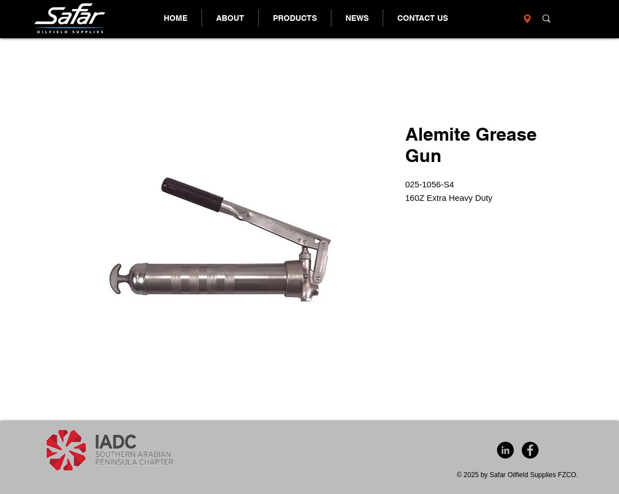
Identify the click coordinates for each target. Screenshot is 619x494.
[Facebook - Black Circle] (530, 450)
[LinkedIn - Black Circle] (505, 450)
